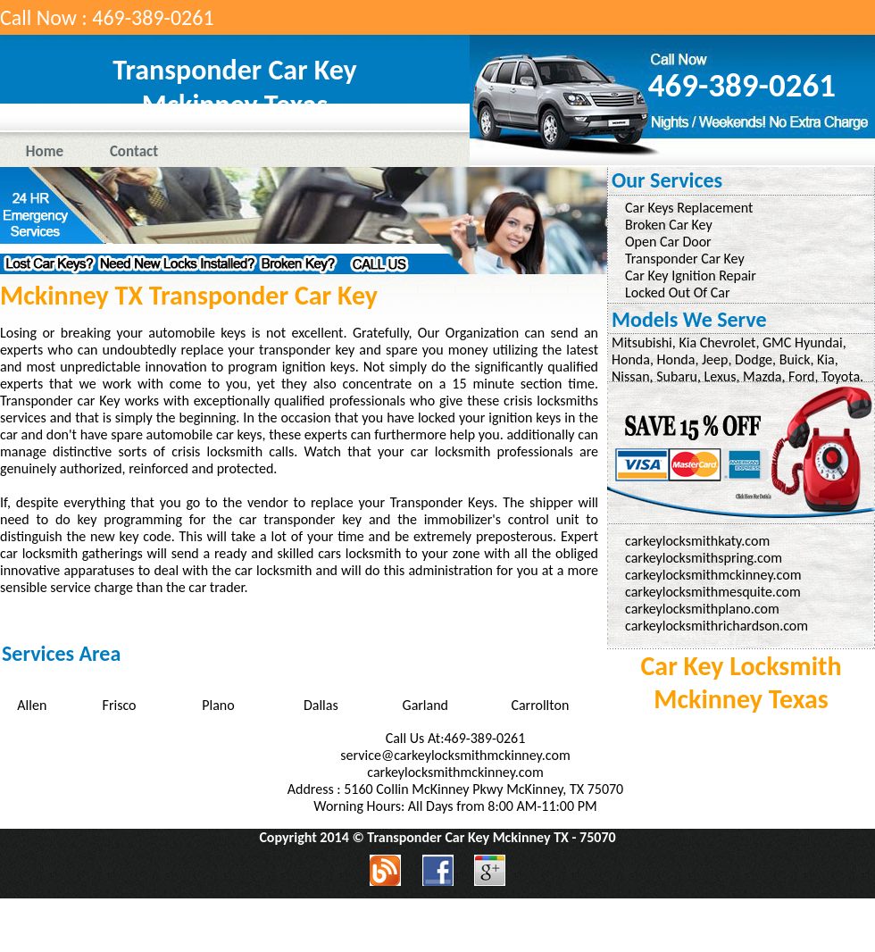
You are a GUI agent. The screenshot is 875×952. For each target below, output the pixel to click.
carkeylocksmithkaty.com (697, 540)
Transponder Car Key (685, 258)
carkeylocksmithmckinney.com (713, 574)
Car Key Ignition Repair (690, 275)
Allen (31, 705)
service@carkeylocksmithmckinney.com (455, 755)
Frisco (120, 705)
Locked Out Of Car (677, 292)
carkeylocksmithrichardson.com (716, 625)
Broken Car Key (668, 224)
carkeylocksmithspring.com (703, 557)
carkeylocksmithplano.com (702, 608)
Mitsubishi (642, 342)
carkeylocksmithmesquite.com (713, 591)
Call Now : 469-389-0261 (107, 17)
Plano (218, 705)
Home (44, 151)
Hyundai (819, 342)
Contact (134, 151)
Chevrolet (728, 342)
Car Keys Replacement (689, 207)
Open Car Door (668, 241)
